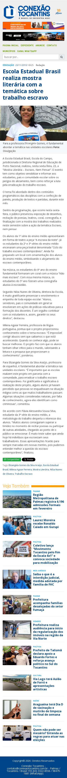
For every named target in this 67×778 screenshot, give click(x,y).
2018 (24, 65)
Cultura (37, 675)
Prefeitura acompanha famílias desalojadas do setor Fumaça (48, 605)
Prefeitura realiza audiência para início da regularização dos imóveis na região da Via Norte (48, 632)
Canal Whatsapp (27, 51)
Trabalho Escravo (24, 473)
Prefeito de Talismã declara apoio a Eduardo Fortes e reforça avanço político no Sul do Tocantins (47, 658)
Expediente (27, 45)
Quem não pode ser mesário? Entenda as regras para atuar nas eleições (48, 735)
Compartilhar (11, 459)
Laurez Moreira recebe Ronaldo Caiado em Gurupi (46, 523)
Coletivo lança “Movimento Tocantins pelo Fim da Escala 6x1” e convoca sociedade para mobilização (46, 554)
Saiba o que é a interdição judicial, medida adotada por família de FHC (47, 579)
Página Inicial (11, 45)
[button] (5, 130)
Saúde (36, 701)
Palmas (36, 491)
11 (20, 65)
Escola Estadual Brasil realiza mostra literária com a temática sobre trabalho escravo (32, 84)
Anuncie (40, 45)
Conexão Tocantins (32, 766)
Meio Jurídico (39, 571)
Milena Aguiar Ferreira (20, 469)
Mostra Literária (41, 469)
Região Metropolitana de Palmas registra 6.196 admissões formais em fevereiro (48, 502)
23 (16, 65)
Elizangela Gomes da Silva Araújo (25, 465)
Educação (8, 65)
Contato (52, 45)
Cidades (37, 621)
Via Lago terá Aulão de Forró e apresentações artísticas (47, 684)
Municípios (9, 51)
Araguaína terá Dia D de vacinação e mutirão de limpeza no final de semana (48, 709)
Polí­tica (37, 516)
